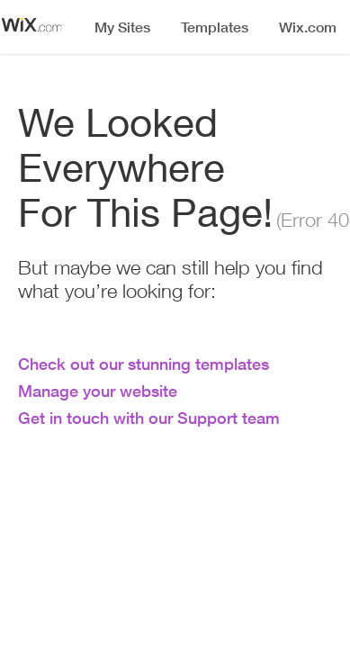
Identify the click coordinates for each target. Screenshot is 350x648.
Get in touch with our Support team (149, 418)
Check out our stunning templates (143, 364)
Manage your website (97, 390)
